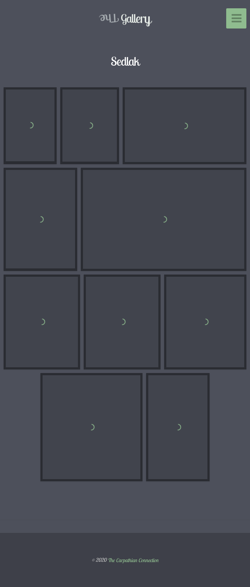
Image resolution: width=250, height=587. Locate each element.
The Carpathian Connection (133, 560)
